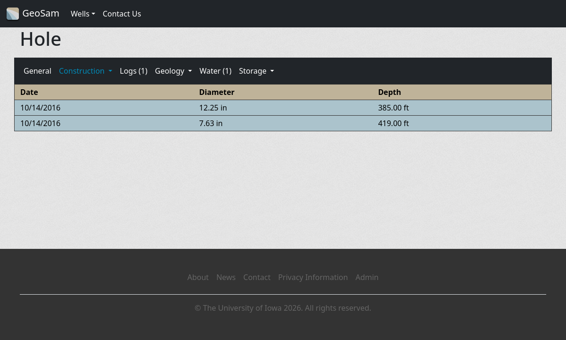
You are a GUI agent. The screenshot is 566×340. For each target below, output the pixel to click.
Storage (254, 71)
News (226, 277)
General (37, 71)
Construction (83, 71)
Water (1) (216, 71)
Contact (257, 277)
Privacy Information (313, 277)
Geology (170, 71)
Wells (80, 13)
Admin (367, 277)
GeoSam (32, 14)
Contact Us (122, 13)
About (197, 277)
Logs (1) (133, 71)
